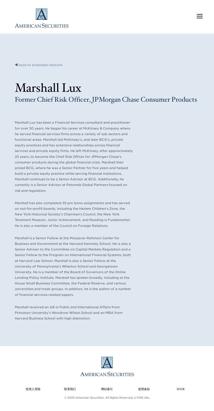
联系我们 (70, 389)
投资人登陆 (33, 389)
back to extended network (40, 65)
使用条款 (144, 389)
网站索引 (107, 389)
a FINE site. (142, 397)
